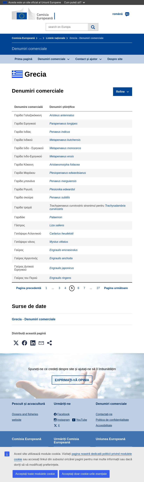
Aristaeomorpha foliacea (64, 164)
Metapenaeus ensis (61, 156)
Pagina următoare (116, 288)
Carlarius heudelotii (61, 233)
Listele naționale (55, 38)
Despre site (115, 59)
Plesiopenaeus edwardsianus (67, 172)
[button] (16, 342)
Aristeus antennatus (61, 115)
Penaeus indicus (59, 131)
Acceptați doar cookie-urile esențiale (84, 473)
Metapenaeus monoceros (65, 148)
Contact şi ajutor (86, 59)
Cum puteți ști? (74, 2)
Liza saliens (56, 225)
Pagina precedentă (28, 288)
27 (99, 288)
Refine (120, 91)
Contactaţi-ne (104, 414)
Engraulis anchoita (61, 258)
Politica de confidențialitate (112, 419)
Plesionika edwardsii (62, 189)
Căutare (93, 27)
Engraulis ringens (60, 277)
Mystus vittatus (58, 241)
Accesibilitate (104, 425)
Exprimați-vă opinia (72, 380)
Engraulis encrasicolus (63, 250)
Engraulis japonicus (61, 268)
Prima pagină (23, 59)
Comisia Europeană (23, 38)
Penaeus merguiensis (62, 181)
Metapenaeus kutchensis (64, 139)
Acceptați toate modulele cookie (35, 473)
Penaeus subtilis (59, 197)
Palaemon (55, 217)
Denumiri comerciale (51, 59)
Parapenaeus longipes (63, 123)
